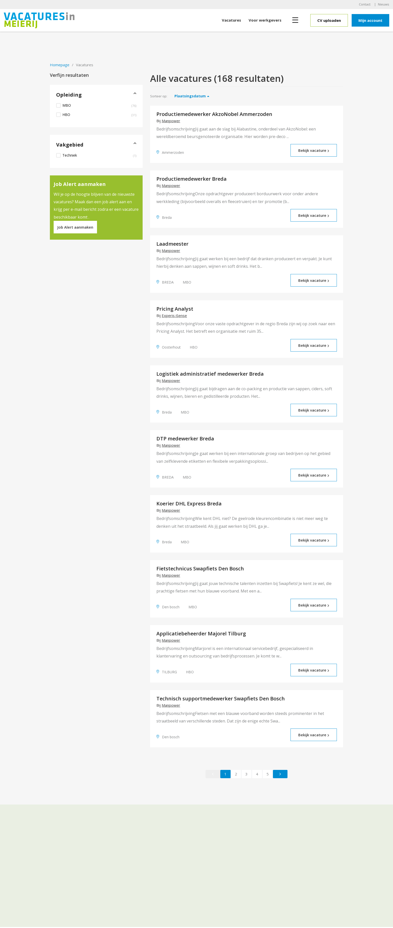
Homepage (59, 64)
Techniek (99, 155)
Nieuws (383, 4)
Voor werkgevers (265, 20)
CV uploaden (329, 20)
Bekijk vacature (313, 150)
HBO (99, 114)
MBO (99, 105)
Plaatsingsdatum (190, 96)
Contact (364, 4)
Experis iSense (174, 315)
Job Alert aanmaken (75, 227)
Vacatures (231, 20)
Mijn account (370, 20)
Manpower (171, 121)
